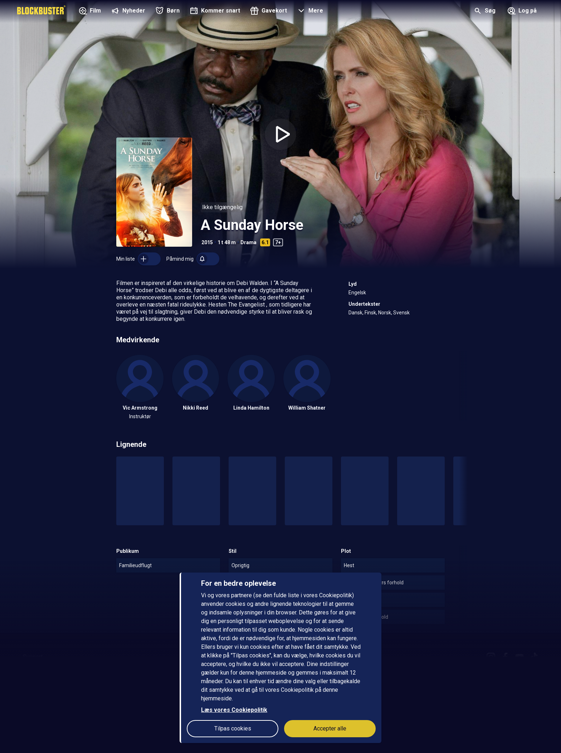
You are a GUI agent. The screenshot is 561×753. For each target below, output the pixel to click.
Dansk (355, 312)
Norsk (384, 312)
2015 (207, 242)
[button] (309, 11)
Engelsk (357, 292)
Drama (248, 242)
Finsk (370, 312)
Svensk (401, 312)
